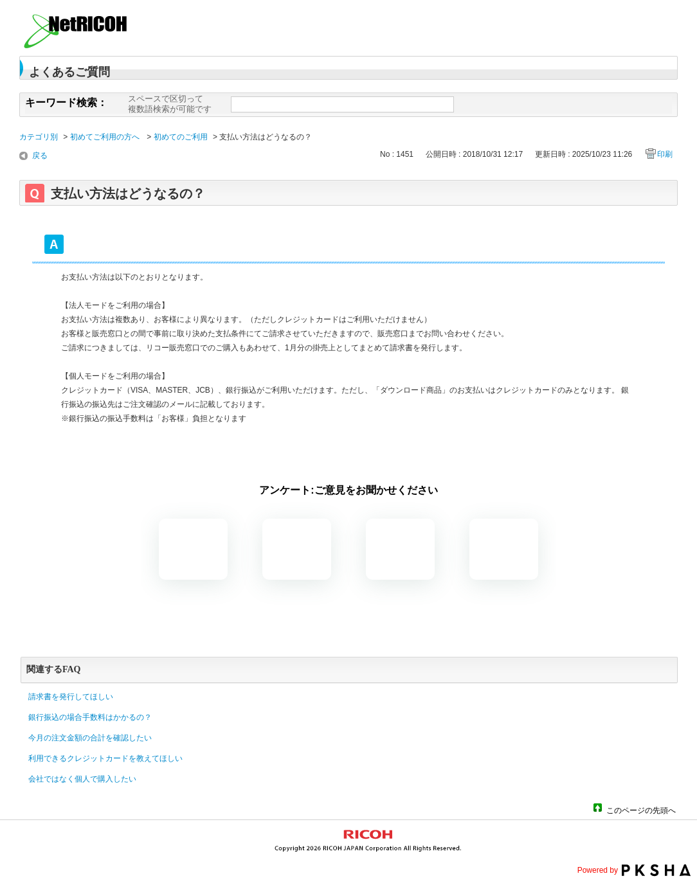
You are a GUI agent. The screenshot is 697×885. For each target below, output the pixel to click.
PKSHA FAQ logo (656, 870)
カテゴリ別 (38, 136)
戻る (40, 155)
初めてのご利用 (181, 136)
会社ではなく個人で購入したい (82, 778)
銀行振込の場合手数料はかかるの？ (90, 717)
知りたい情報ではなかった (503, 549)
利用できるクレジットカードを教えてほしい (105, 758)
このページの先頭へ (641, 809)
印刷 (665, 154)
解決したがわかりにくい (296, 549)
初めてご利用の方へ (105, 136)
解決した (193, 549)
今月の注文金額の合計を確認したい (90, 737)
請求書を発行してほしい (70, 696)
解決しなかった (400, 549)
